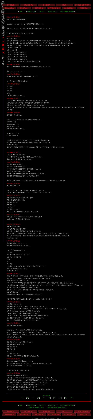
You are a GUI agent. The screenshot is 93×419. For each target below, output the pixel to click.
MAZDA (84, 8)
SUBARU (69, 8)
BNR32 (10, 5)
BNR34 (46, 5)
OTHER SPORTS (82, 5)
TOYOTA (9, 8)
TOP (20, 11)
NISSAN (24, 8)
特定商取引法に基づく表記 (56, 407)
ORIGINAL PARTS (67, 11)
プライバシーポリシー (35, 407)
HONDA (39, 8)
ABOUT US (31, 11)
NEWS (42, 11)
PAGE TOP (46, 395)
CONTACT (52, 11)
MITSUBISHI (54, 8)
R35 (64, 5)
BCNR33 (28, 5)
